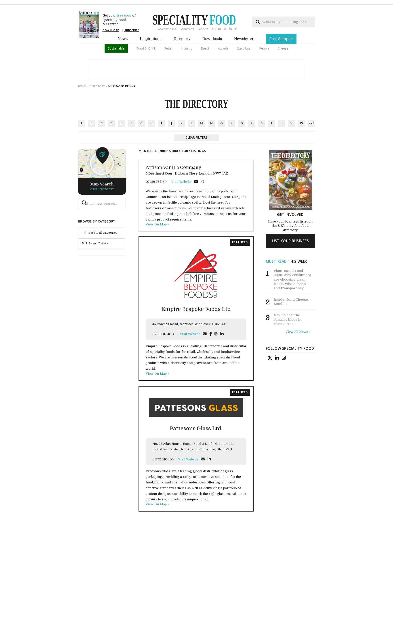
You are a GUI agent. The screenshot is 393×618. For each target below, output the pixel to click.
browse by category (96, 221)
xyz (311, 123)
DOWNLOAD (111, 30)
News (123, 39)
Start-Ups (244, 48)
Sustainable (116, 48)
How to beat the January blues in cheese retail (287, 319)
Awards (223, 48)
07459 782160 (156, 181)
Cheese (282, 48)
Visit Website (181, 181)
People (264, 48)
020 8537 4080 (163, 334)
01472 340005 (163, 459)
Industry (186, 48)
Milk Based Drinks (95, 243)
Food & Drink (146, 48)
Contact (187, 29)
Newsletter (244, 39)
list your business (290, 240)
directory (97, 86)
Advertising (167, 29)
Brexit (205, 48)
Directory (182, 39)
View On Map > (157, 224)
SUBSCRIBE (131, 30)
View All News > (298, 331)
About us (206, 29)
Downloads (212, 39)
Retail (168, 48)
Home (82, 86)
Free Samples (281, 39)
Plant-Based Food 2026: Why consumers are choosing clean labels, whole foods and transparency (292, 279)
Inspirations (150, 39)
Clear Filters (196, 137)
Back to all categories (102, 232)
